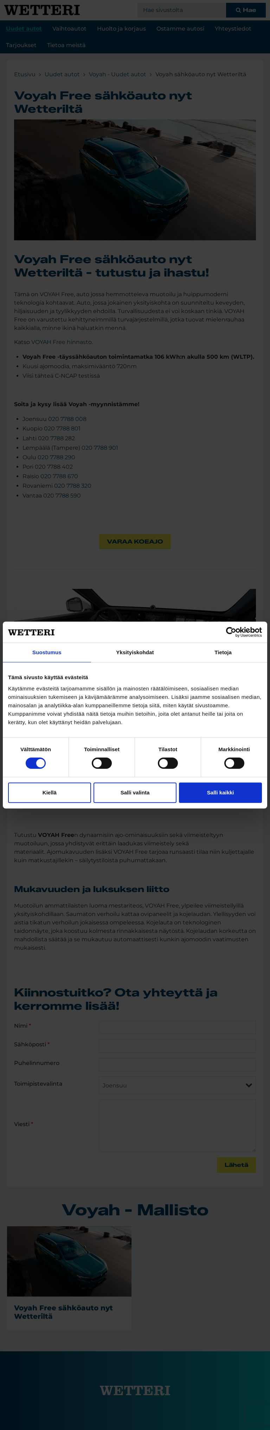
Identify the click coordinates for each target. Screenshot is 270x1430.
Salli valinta (135, 792)
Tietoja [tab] (223, 652)
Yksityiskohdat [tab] (135, 652)
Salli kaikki (220, 792)
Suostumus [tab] (47, 652)
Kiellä (50, 792)
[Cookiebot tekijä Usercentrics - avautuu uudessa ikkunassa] (231, 632)
